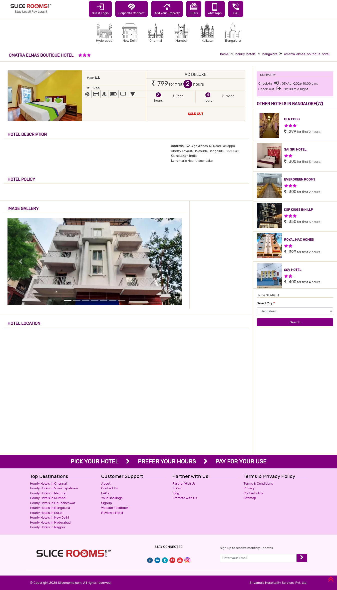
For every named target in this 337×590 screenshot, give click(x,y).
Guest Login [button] (100, 8)
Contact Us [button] (109, 488)
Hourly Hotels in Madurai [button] (48, 493)
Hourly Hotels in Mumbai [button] (48, 498)
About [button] (105, 483)
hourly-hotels (245, 54)
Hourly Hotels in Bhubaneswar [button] (52, 503)
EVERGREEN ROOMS (299, 179)
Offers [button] (193, 8)
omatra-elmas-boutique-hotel (306, 54)
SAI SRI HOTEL (295, 149)
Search (295, 322)
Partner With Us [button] (184, 483)
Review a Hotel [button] (112, 513)
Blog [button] (175, 493)
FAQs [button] (105, 493)
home (224, 54)
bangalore (269, 54)
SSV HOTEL (292, 270)
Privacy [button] (249, 488)
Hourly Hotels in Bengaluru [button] (50, 508)
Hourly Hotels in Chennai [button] (48, 483)
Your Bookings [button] (112, 498)
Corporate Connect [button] (131, 8)
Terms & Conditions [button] (258, 483)
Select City (266, 303)
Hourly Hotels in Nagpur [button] (47, 527)
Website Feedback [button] (114, 508)
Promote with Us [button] (184, 498)
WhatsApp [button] (215, 8)
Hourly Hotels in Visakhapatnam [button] (54, 488)
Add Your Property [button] (167, 8)
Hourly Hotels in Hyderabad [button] (50, 522)
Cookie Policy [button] (253, 493)
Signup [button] (106, 503)
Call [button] (235, 8)
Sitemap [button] (250, 498)
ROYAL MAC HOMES (299, 239)
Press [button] (176, 488)
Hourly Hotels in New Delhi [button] (49, 517)
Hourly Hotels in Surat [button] (46, 513)
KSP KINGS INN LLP (298, 209)
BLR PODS (292, 119)
